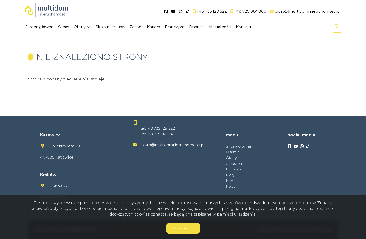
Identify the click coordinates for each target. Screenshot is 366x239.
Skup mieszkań (110, 27)
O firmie (233, 152)
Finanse (196, 27)
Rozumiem (183, 228)
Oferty (80, 27)
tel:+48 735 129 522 (157, 128)
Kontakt (243, 27)
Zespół (136, 27)
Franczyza (174, 27)
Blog (230, 175)
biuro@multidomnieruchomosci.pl (172, 145)
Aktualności (219, 27)
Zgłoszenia (235, 163)
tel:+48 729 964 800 (158, 134)
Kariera (153, 27)
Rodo (231, 186)
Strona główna (39, 27)
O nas (63, 27)
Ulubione (233, 169)
